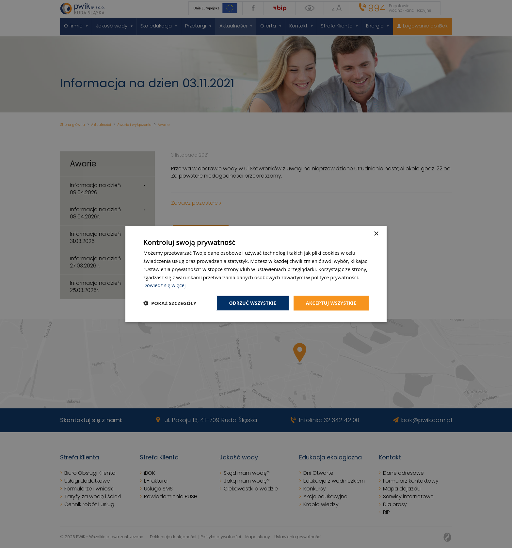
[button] (169, 303)
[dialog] (256, 274)
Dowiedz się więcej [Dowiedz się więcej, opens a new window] (164, 285)
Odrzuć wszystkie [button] (252, 303)
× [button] (376, 233)
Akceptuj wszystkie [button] (331, 303)
